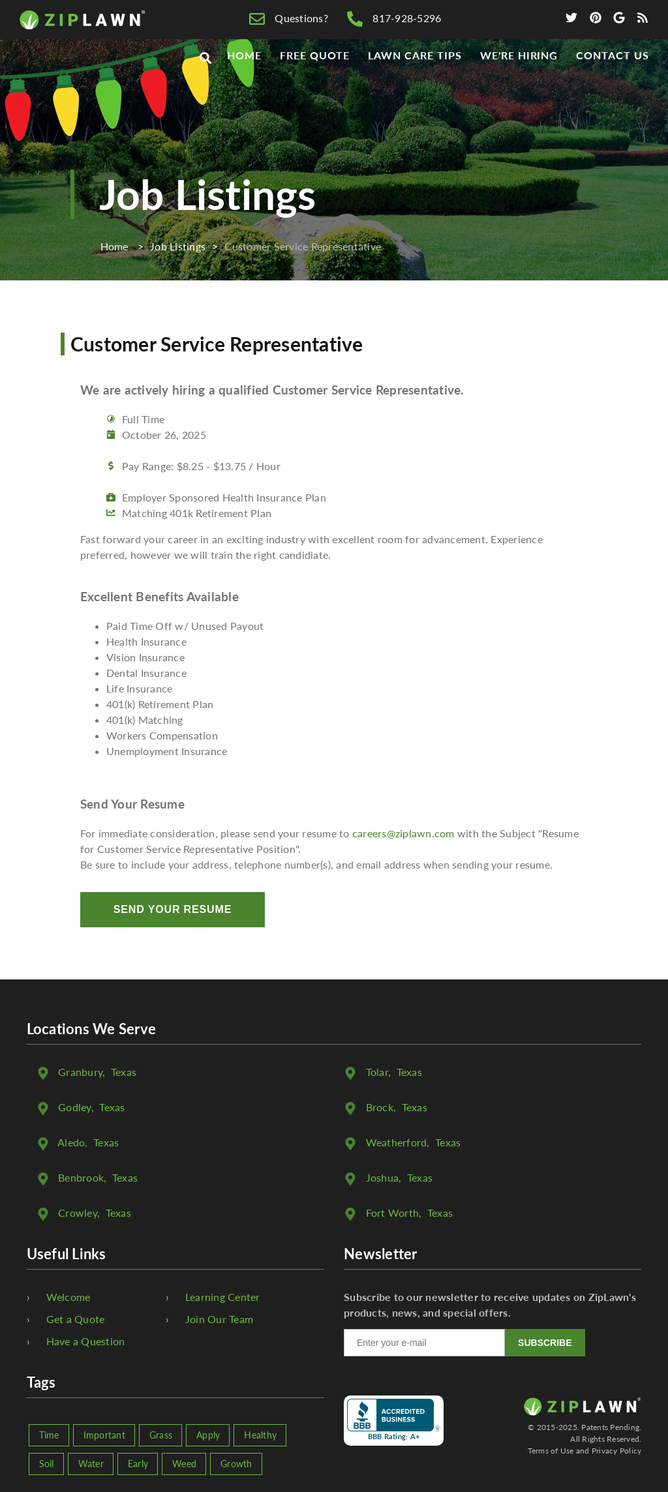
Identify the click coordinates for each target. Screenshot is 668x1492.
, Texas (97, 1072)
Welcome (68, 1297)
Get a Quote (75, 1319)
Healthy (260, 1434)
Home (244, 79)
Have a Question (85, 1341)
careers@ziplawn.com (403, 833)
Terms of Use (551, 1450)
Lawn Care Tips (414, 79)
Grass (160, 1434)
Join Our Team (219, 1319)
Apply (208, 1434)
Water (91, 1463)
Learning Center (222, 1297)
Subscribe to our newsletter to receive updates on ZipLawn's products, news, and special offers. (490, 1305)
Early (138, 1463)
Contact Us (612, 79)
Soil (46, 1463)
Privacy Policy (617, 1450)
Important (104, 1434)
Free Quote (315, 79)
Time (49, 1434)
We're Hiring (519, 79)
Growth (236, 1463)
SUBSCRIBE (544, 1342)
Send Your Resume (173, 909)
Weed (184, 1463)
